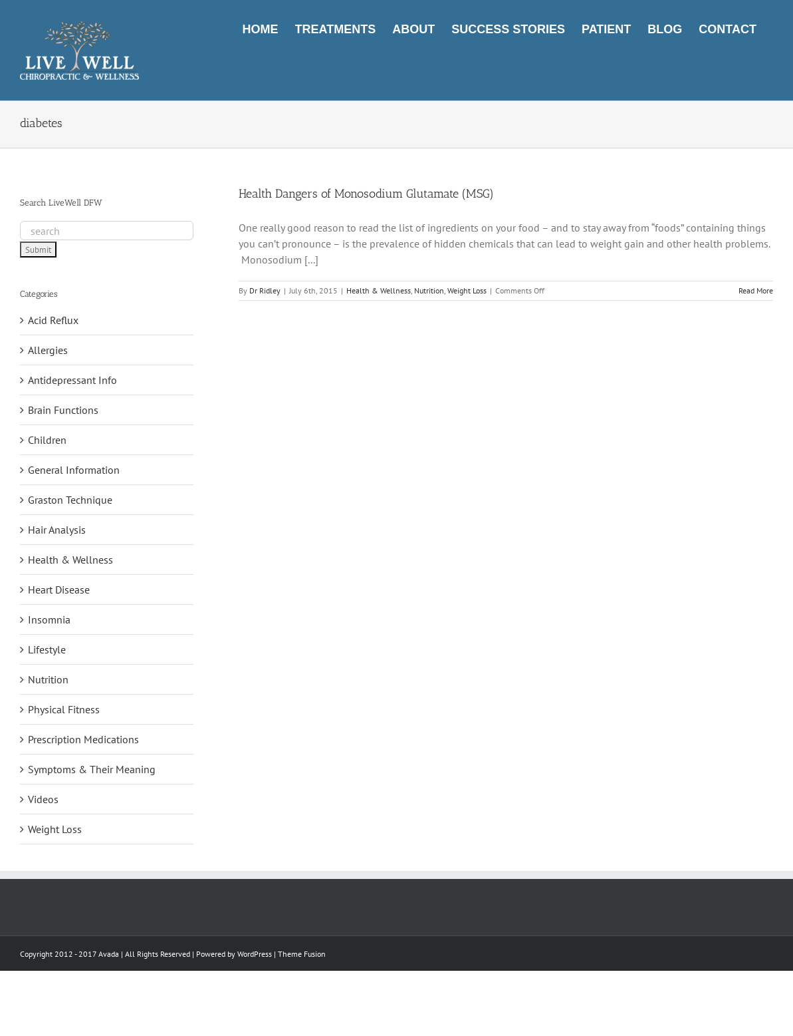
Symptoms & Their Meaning (92, 769)
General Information (74, 469)
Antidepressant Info (72, 380)
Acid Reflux (53, 320)
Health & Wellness (378, 290)
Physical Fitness (64, 709)
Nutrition (429, 290)
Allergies (48, 350)
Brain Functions (63, 410)
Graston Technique (70, 499)
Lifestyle (47, 649)
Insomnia (49, 619)
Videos (43, 799)
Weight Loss (467, 290)
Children (47, 439)
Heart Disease (59, 589)
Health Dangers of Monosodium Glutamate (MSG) (366, 193)
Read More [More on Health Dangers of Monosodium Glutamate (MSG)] (755, 290)
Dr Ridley (265, 290)
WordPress (254, 954)
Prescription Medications (83, 739)
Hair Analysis (57, 529)
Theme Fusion (302, 954)
